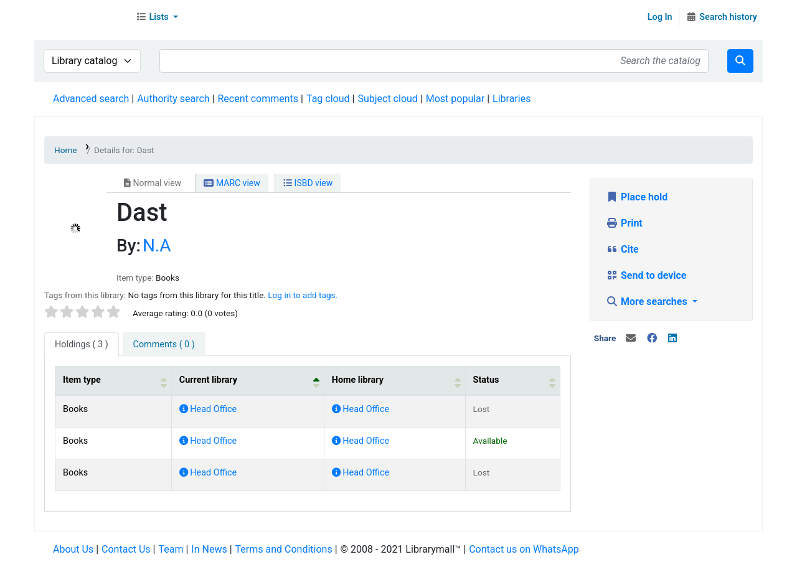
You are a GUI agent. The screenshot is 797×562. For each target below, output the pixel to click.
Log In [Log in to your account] (660, 17)
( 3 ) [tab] (81, 344)
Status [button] (486, 380)
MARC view (232, 183)
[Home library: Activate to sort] (394, 381)
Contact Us (126, 549)
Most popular (455, 99)
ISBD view (307, 183)
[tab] (164, 344)
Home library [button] (358, 380)
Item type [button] (82, 380)
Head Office (208, 409)
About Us (73, 549)
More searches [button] (648, 301)
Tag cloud (328, 99)
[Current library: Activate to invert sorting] (247, 381)
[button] (157, 17)
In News (209, 549)
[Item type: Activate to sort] (113, 381)
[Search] (740, 61)
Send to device (646, 275)
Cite (622, 249)
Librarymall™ (81, 17)
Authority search (173, 99)
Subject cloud (387, 99)
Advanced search (91, 99)
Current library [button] (208, 380)
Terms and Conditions (283, 549)
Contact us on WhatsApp (523, 549)
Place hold (636, 197)
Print (624, 223)
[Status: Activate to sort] (512, 381)
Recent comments (257, 99)
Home (65, 150)
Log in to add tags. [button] (302, 295)
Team (170, 549)
